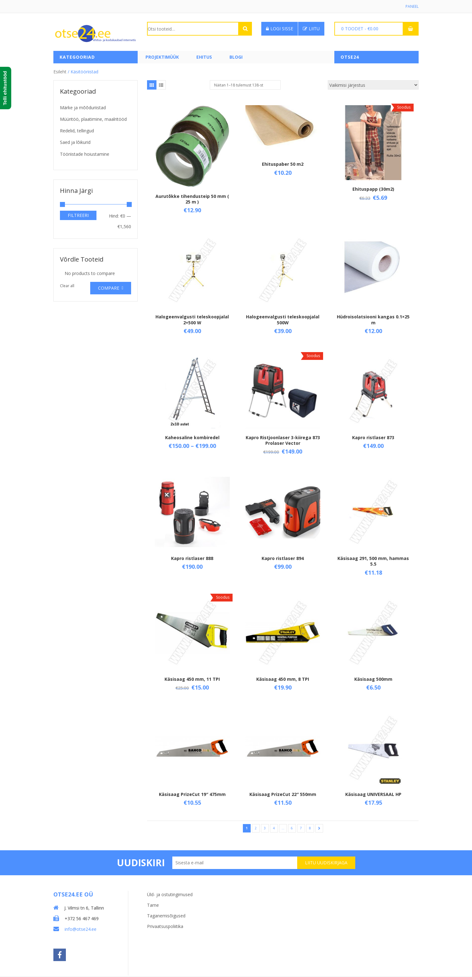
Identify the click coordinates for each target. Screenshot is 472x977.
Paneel (412, 6)
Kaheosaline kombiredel (192, 437)
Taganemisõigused (166, 916)
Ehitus (204, 57)
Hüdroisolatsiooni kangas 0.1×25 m (373, 319)
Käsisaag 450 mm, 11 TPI (192, 679)
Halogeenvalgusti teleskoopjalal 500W (282, 319)
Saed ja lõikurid (75, 142)
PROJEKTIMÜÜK (162, 57)
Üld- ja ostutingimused (170, 894)
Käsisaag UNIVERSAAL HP (373, 794)
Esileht (59, 72)
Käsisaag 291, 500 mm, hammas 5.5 (373, 561)
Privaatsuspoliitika (165, 926)
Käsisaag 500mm (373, 679)
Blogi (236, 57)
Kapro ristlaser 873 (373, 437)
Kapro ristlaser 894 (283, 558)
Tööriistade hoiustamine (84, 154)
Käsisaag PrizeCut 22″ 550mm (282, 794)
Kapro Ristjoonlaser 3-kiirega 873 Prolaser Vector (283, 440)
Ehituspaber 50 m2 (282, 164)
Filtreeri (78, 215)
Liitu (311, 29)
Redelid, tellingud (77, 131)
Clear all (67, 285)
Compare (108, 288)
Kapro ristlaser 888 (192, 558)
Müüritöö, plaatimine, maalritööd (93, 119)
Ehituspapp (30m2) (373, 189)
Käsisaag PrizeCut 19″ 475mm (192, 794)
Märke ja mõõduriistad (83, 107)
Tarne (153, 905)
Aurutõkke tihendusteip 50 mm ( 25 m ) (192, 199)
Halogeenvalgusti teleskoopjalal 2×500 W (192, 319)
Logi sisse (279, 29)
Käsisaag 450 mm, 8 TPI (282, 679)
